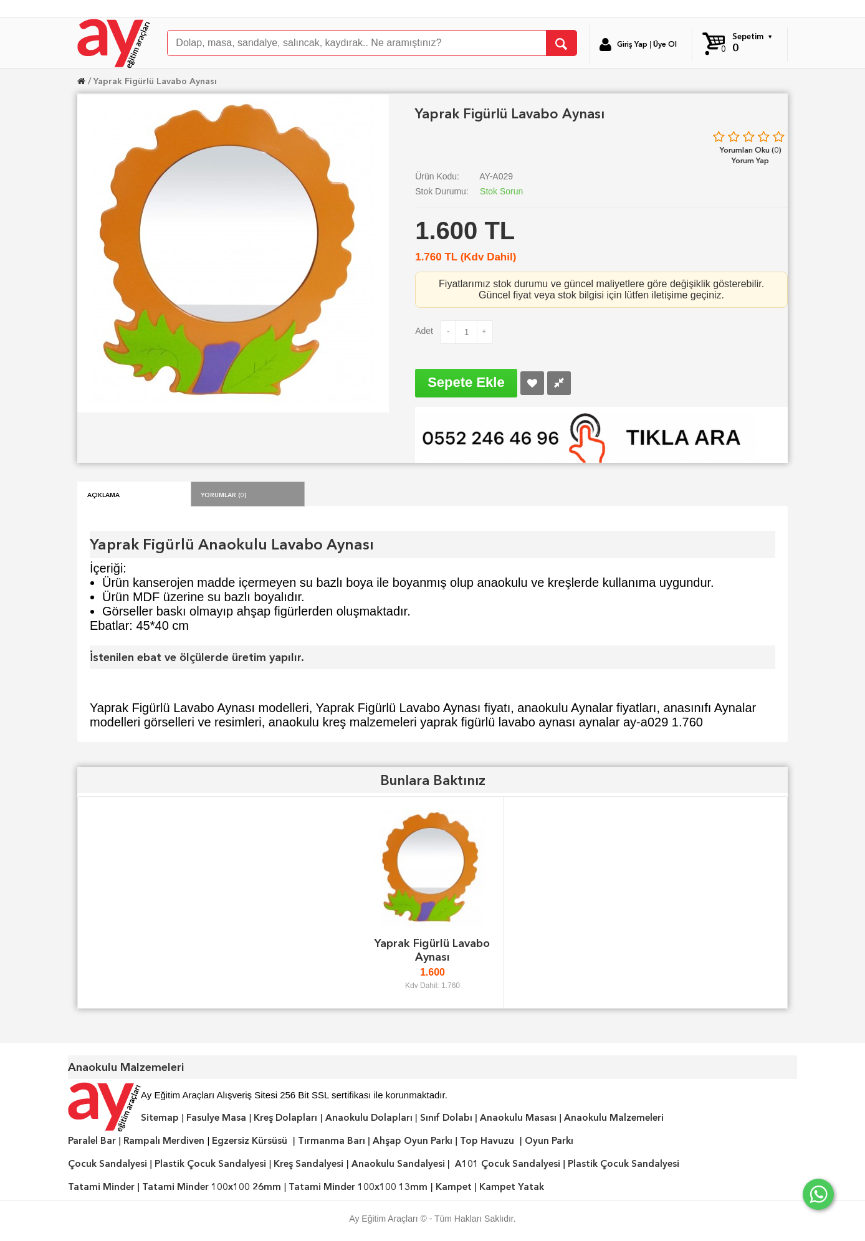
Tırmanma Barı (331, 1140)
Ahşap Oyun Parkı (412, 1140)
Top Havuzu (487, 1140)
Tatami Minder (101, 1186)
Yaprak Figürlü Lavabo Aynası (155, 81)
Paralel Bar (92, 1140)
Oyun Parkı (549, 1140)
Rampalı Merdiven (163, 1140)
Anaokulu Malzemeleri (614, 1117)
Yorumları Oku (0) (750, 150)
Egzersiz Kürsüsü (249, 1140)
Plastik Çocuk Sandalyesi (210, 1163)
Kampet (454, 1186)
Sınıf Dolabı (446, 1117)
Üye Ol (665, 44)
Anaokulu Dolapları (369, 1117)
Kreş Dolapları (285, 1117)
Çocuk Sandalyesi (107, 1163)
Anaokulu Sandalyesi (398, 1163)
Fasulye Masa (216, 1117)
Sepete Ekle (466, 382)
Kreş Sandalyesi (308, 1163)
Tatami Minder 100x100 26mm (211, 1186)
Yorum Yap (750, 160)
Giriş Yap (632, 44)
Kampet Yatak (511, 1186)
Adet (424, 331)
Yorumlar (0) (224, 494)
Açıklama (103, 494)
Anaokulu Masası (518, 1117)
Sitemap (160, 1117)
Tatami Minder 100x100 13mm (358, 1186)
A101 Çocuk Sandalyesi (507, 1163)
